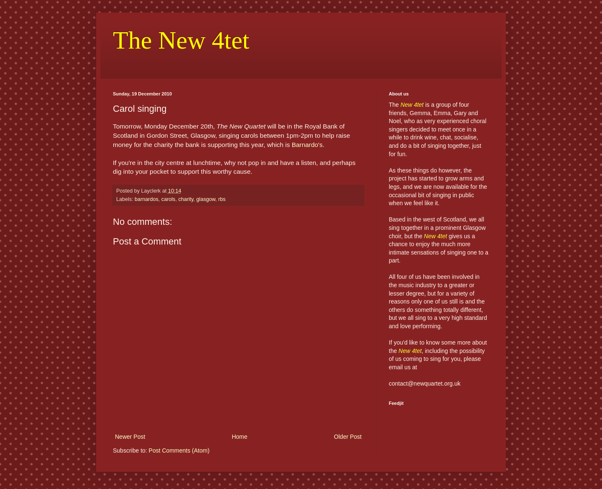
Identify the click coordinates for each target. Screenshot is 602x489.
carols (168, 199)
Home (239, 436)
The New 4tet (181, 40)
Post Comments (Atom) (179, 450)
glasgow (206, 199)
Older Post (348, 436)
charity (185, 199)
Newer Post (130, 436)
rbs (222, 199)
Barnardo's (307, 144)
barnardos (146, 199)
